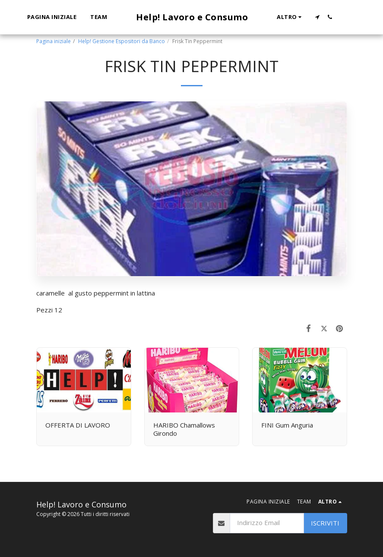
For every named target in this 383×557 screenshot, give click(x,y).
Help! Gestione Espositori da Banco (121, 41)
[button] (317, 17)
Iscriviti (325, 523)
